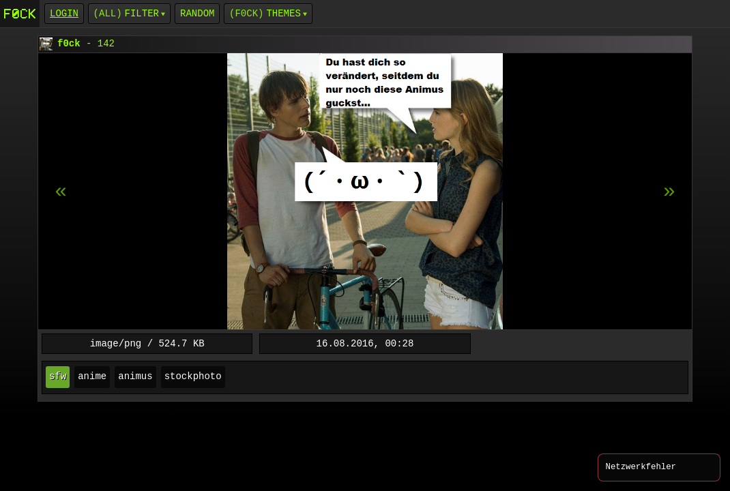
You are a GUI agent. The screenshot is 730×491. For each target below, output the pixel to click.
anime (92, 376)
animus (135, 376)
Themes (283, 13)
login (64, 13)
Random (197, 13)
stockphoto (193, 376)
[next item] (61, 191)
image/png (116, 343)
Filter (142, 13)
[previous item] (669, 191)
